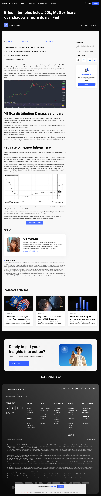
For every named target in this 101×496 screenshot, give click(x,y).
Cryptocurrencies (31, 427)
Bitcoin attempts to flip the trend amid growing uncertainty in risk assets (82, 319)
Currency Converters (45, 408)
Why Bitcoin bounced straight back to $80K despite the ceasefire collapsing (49, 319)
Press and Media (71, 432)
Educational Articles (86, 408)
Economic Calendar (44, 410)
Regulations (70, 425)
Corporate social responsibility (71, 435)
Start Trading (19, 363)
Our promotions (85, 418)
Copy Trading (30, 412)
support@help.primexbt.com (20, 396)
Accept (61, 486)
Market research (85, 406)
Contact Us (70, 412)
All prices (56, 423)
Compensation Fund (72, 410)
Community (70, 423)
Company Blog (71, 408)
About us (70, 421)
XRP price (56, 410)
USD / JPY (56, 419)
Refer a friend (85, 421)
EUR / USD (56, 417)
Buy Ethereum (43, 418)
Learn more (53, 486)
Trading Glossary (85, 412)
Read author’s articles (30, 251)
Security (70, 427)
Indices (28, 423)
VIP (27, 414)
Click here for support (16, 389)
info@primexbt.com (19, 394)
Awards (69, 429)
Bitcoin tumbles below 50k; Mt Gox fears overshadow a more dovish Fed (30, 42)
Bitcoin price (57, 406)
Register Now (86, 84)
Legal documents (91, 439)
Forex (28, 421)
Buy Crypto (29, 410)
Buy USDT (42, 421)
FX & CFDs (29, 408)
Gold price (56, 421)
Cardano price (57, 414)
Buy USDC (42, 423)
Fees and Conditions (72, 406)
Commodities (30, 425)
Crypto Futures (30, 406)
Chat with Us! (55, 377)
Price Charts (43, 406)
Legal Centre (71, 414)
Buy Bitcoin (43, 416)
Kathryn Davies (15, 25)
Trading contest (85, 423)
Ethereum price (57, 408)
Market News (85, 410)
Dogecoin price (57, 412)
